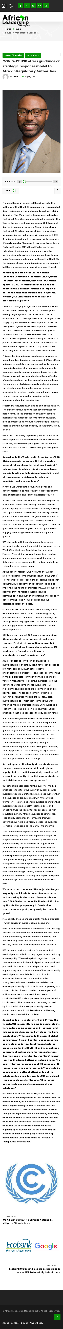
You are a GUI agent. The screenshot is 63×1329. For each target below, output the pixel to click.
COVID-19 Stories (13, 55)
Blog (18, 29)
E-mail (24, 1322)
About (6, 1322)
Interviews (33, 55)
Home (8, 29)
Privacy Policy (36, 1322)
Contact (15, 1322)
